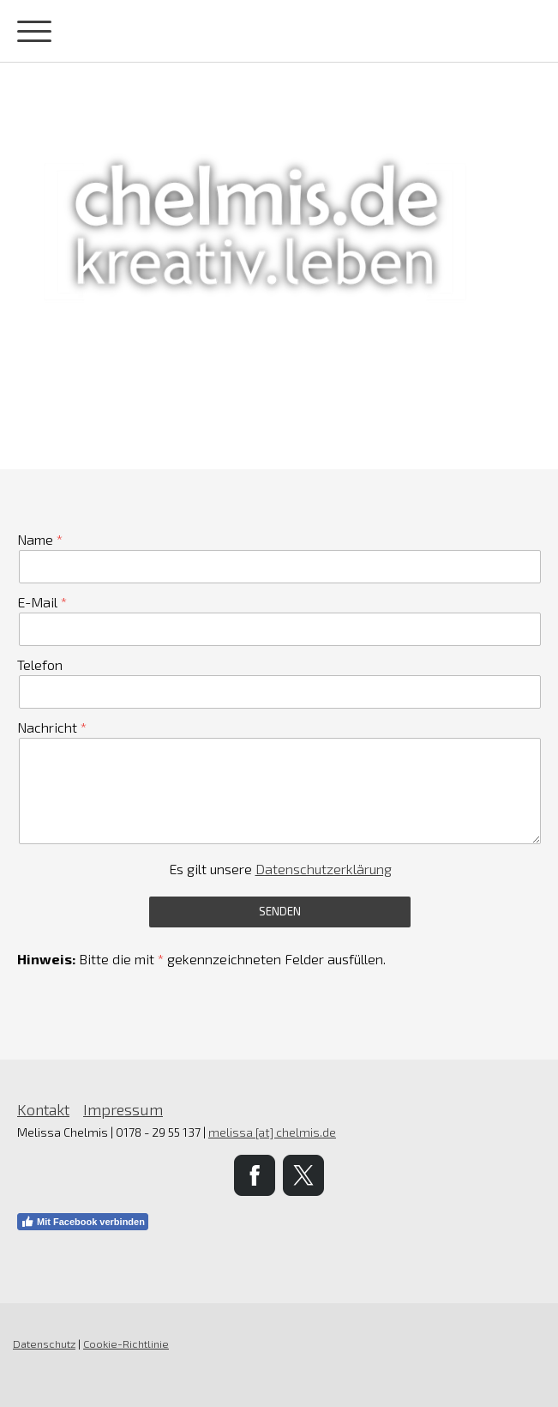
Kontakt (43, 1109)
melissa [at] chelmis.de (272, 1132)
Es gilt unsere (280, 869)
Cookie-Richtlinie (126, 1343)
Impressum (123, 1109)
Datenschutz (44, 1343)
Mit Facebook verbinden (83, 1222)
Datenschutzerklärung (323, 869)
